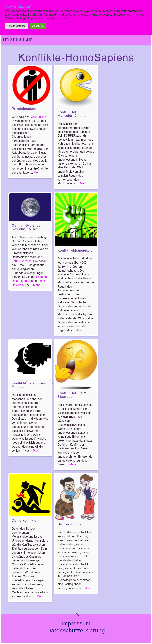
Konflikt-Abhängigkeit (75, 250)
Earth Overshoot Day (25, 261)
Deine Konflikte (24, 520)
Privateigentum (24, 109)
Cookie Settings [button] (16, 26)
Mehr (37, 172)
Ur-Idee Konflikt (70, 524)
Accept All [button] (38, 26)
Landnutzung (38, 117)
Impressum (18, 39)
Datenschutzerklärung (76, 630)
